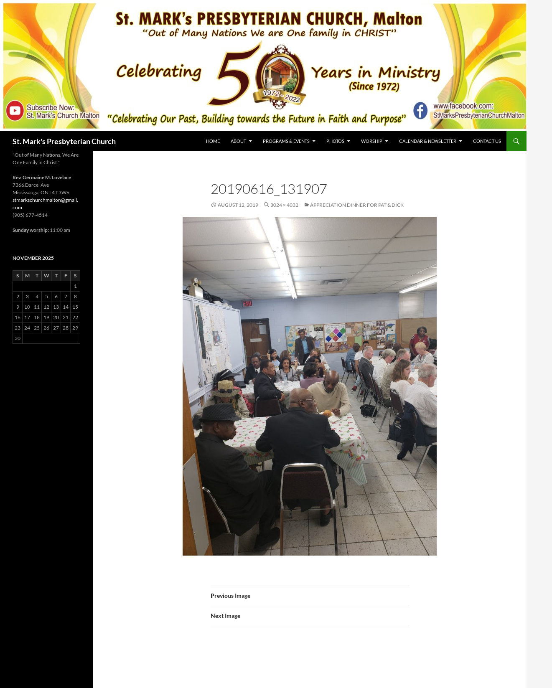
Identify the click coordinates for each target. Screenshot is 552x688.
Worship (371, 141)
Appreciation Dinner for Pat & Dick (357, 205)
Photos (335, 141)
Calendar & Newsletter (427, 141)
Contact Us (487, 141)
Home (213, 141)
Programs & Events (286, 141)
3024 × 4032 (284, 205)
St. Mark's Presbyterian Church (64, 141)
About (238, 141)
